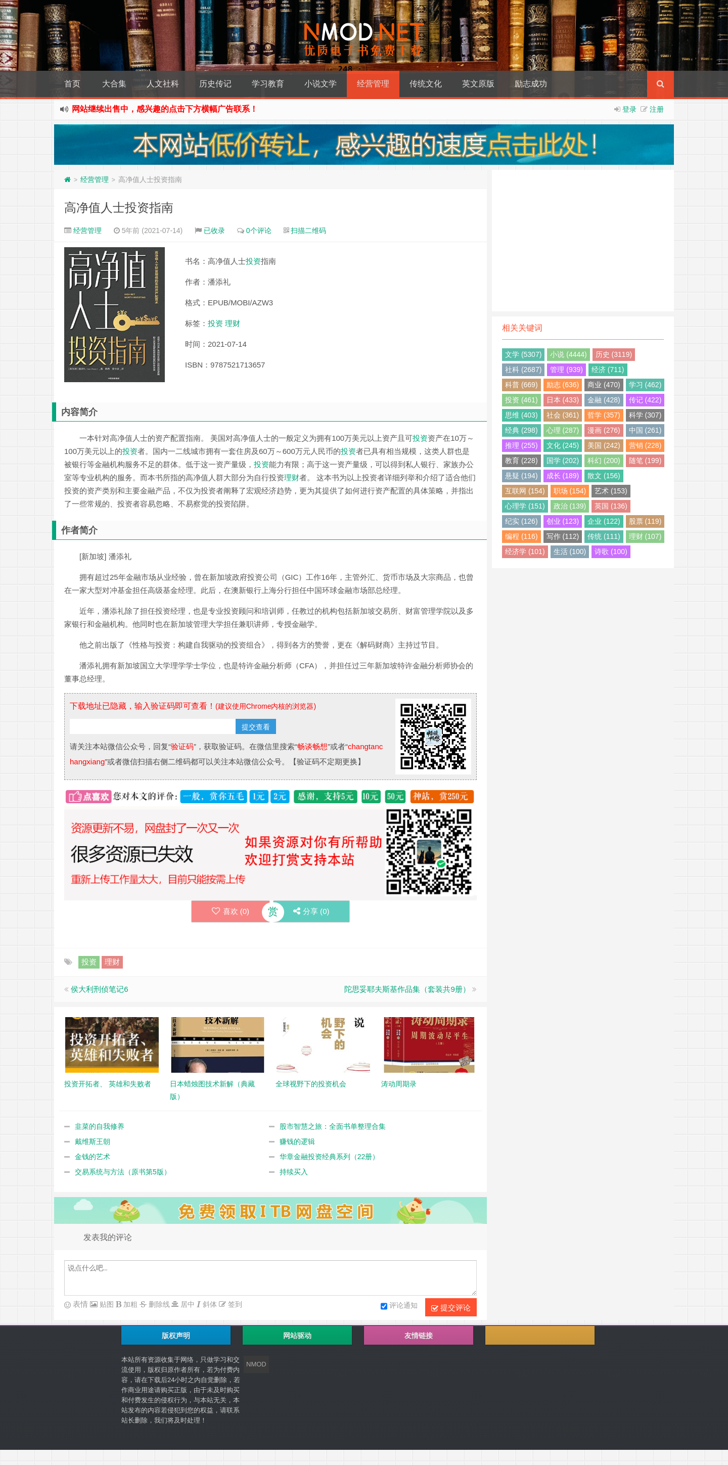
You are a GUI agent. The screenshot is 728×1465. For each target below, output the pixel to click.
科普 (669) (521, 385)
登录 (629, 109)
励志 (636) (563, 385)
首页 (72, 83)
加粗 (129, 1304)
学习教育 (268, 83)
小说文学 (320, 83)
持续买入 (294, 1172)
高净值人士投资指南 (118, 207)
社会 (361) (563, 415)
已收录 (214, 230)
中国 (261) (645, 430)
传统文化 (426, 83)
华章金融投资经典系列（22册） (330, 1157)
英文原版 (478, 83)
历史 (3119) (614, 354)
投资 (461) (521, 400)
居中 (186, 1304)
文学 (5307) (523, 354)
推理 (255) (521, 445)
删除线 (158, 1304)
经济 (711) (608, 369)
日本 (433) (563, 400)
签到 (234, 1304)
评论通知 (399, 1306)
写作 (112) (563, 536)
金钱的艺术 (92, 1157)
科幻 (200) (603, 460)
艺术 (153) (611, 491)
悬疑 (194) (521, 476)
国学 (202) (563, 460)
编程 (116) (521, 536)
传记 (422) (645, 400)
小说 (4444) (568, 354)
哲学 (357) (603, 415)
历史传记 (215, 83)
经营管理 (373, 83)
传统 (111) (603, 536)
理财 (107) (645, 536)
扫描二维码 (308, 230)
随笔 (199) (645, 460)
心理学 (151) (525, 506)
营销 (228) (645, 445)
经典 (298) (521, 430)
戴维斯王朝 (92, 1141)
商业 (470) (603, 385)
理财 (232, 323)
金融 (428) (603, 400)
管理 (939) (566, 369)
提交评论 (451, 1307)
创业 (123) (563, 521)
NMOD (256, 1364)
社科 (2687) (523, 369)
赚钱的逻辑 (297, 1141)
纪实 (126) (521, 521)
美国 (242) (603, 445)
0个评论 (258, 230)
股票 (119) (645, 521)
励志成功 (531, 83)
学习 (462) (645, 385)
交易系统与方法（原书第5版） (123, 1172)
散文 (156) (603, 476)
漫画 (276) (603, 430)
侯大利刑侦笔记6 (99, 989)
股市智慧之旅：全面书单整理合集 (333, 1126)
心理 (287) (563, 430)
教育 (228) (521, 460)
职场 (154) (570, 491)
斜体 (209, 1304)
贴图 (106, 1304)
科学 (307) (645, 415)
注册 (657, 109)
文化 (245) (563, 445)
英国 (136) (611, 506)
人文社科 (163, 83)
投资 (253, 261)
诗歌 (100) (611, 551)
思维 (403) (521, 415)
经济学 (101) (525, 551)
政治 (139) (570, 506)
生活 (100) (570, 551)
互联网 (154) (525, 491)
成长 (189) (563, 476)
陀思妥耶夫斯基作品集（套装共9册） (407, 989)
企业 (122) (603, 521)
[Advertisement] (583, 240)
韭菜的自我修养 (99, 1126)
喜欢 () (230, 911)
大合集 (114, 83)
